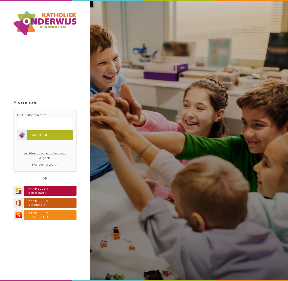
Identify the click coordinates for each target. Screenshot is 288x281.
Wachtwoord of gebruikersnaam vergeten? (45, 156)
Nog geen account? (45, 164)
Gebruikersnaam (32, 115)
